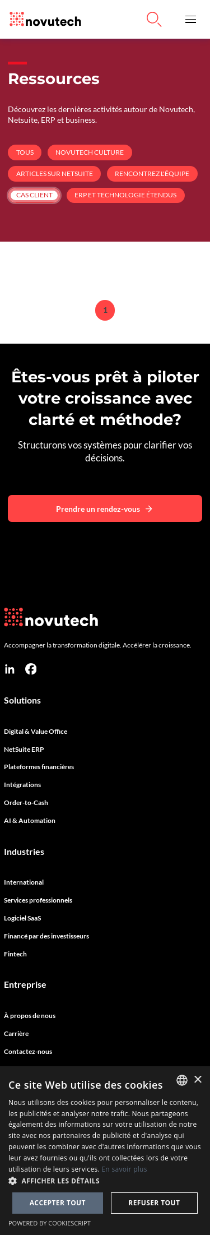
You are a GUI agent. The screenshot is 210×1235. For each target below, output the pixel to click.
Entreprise (25, 984)
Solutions (22, 700)
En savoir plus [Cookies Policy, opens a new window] (124, 1169)
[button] (190, 19)
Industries (24, 852)
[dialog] (105, 1150)
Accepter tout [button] (58, 1203)
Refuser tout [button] (154, 1203)
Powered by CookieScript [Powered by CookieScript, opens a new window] (49, 1223)
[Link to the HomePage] (42, 19)
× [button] (197, 1080)
